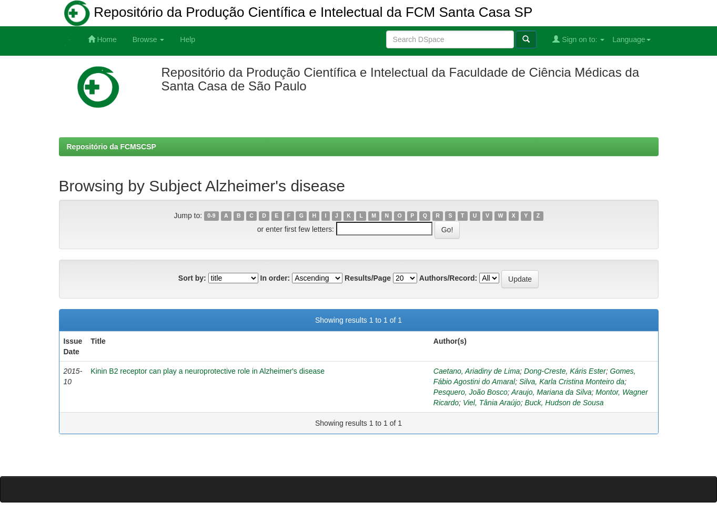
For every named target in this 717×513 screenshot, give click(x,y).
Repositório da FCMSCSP (111, 146)
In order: (275, 278)
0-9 (211, 216)
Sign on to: (578, 39)
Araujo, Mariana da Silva (551, 392)
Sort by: (192, 278)
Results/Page (368, 278)
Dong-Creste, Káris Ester (565, 371)
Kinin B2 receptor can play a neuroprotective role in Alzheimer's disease (207, 371)
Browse (149, 39)
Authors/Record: (448, 278)
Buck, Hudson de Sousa (563, 402)
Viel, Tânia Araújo (492, 402)
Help (187, 39)
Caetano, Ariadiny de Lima (476, 371)
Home (102, 39)
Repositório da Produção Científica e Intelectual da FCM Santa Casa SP (298, 13)
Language (631, 39)
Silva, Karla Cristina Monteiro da (571, 381)
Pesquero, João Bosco (470, 392)
